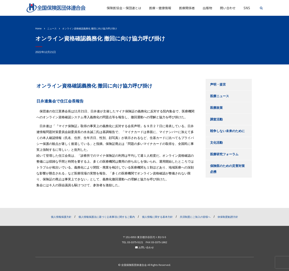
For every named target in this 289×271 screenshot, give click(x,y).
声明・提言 (218, 84)
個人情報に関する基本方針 (157, 216)
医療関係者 (187, 8)
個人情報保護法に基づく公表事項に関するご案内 (106, 216)
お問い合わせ (144, 247)
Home (38, 28)
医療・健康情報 (160, 8)
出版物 (207, 8)
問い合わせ (228, 8)
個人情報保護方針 (61, 216)
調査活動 (216, 119)
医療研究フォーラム (224, 154)
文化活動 (216, 142)
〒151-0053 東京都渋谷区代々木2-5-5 (144, 237)
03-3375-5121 (135, 242)
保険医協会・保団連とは (124, 8)
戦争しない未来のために (227, 131)
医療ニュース (219, 96)
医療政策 (216, 107)
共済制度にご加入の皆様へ (195, 216)
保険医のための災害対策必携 (227, 168)
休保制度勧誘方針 (228, 216)
